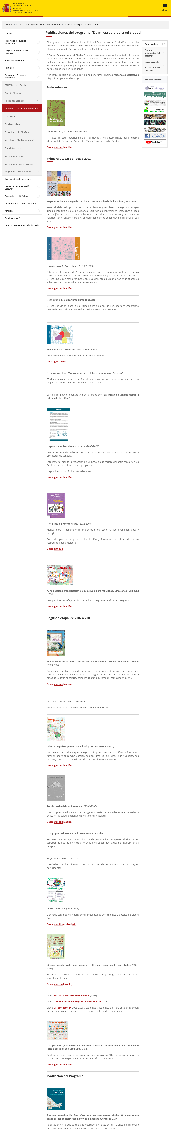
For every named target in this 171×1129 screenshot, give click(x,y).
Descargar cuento (56, 361)
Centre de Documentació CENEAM (17, 187)
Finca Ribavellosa (13, 148)
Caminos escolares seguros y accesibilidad (77, 1001)
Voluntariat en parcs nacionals (19, 163)
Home (9, 24)
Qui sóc (8, 33)
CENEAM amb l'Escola (15, 85)
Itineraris (9, 210)
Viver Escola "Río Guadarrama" (19, 140)
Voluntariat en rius (14, 155)
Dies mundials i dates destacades (21, 203)
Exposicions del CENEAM (17, 196)
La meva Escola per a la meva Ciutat (81, 24)
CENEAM (20, 24)
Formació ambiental (14, 60)
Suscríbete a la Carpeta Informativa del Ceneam (152, 66)
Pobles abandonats (14, 100)
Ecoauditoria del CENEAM (17, 132)
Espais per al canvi (13, 124)
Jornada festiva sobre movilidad (72, 995)
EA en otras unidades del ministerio (22, 225)
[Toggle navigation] (164, 8)
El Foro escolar (62, 1007)
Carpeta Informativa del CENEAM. (152, 53)
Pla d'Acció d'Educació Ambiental (15, 42)
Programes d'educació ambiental (44, 24)
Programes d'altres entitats (18, 171)
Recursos (9, 67)
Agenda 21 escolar (13, 93)
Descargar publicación (59, 147)
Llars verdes (10, 116)
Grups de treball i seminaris (18, 178)
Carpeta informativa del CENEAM (16, 52)
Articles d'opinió (12, 218)
